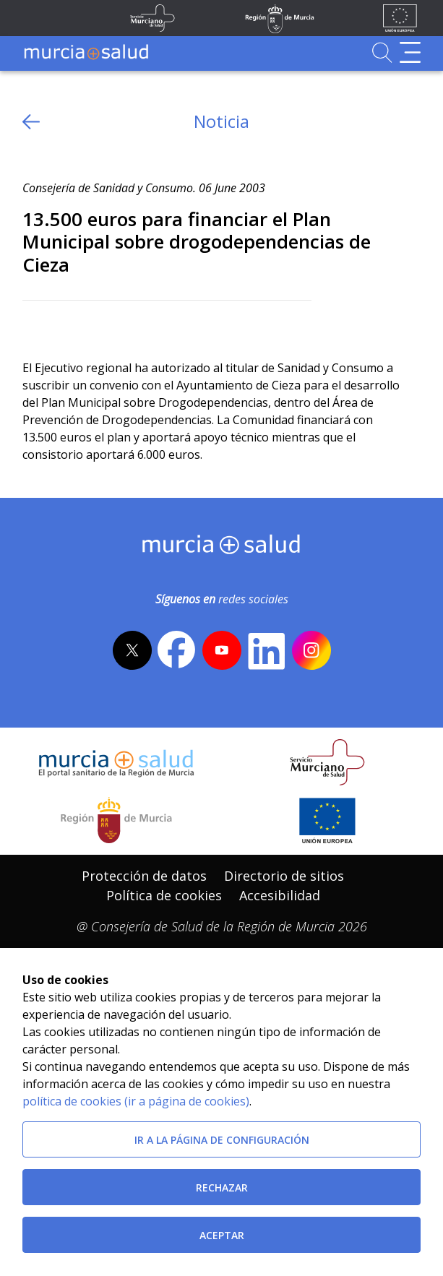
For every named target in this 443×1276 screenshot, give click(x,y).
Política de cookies (164, 895)
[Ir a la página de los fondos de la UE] (400, 18)
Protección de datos (144, 875)
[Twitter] (33, 324)
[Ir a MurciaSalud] (86, 52)
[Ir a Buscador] (381, 52)
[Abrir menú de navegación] (410, 52)
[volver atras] (31, 121)
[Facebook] (62, 324)
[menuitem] (144, 876)
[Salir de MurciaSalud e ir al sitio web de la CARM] (116, 820)
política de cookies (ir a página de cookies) (135, 1101)
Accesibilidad (279, 895)
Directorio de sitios (284, 875)
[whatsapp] (89, 324)
